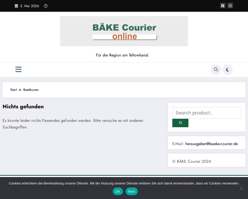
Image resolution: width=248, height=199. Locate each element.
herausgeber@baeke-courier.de (211, 144)
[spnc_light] (227, 70)
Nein (131, 191)
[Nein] (241, 188)
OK (117, 191)
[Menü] (18, 70)
